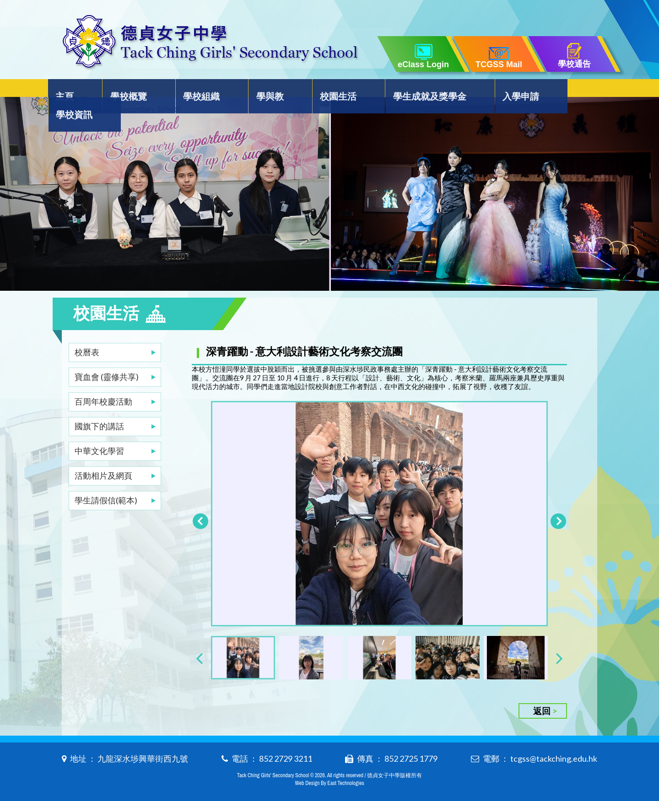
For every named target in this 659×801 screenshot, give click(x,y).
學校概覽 (130, 90)
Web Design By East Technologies (329, 779)
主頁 (72, 90)
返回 (542, 706)
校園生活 (324, 90)
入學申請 (501, 90)
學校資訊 (569, 90)
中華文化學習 (99, 432)
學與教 (261, 90)
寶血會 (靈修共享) (107, 358)
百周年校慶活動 (103, 383)
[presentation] (199, 653)
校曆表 (87, 334)
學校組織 (198, 90)
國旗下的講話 (99, 408)
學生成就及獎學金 (413, 90)
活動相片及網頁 (103, 457)
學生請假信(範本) (106, 482)
